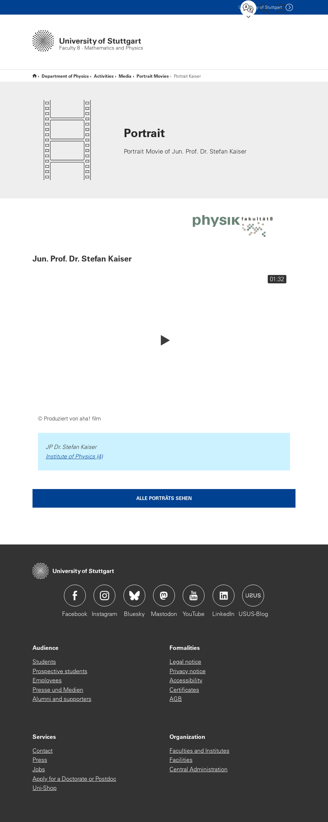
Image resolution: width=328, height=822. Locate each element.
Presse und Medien (58, 689)
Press (40, 759)
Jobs (39, 769)
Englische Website (35, 76)
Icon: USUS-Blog (253, 595)
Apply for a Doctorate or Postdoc (74, 778)
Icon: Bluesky (134, 595)
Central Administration (198, 769)
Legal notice (185, 661)
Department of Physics (65, 76)
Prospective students (60, 671)
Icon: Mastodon (164, 595)
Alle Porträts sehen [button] (164, 498)
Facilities (180, 759)
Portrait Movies (153, 76)
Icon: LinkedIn (223, 595)
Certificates (184, 689)
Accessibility (185, 680)
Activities (104, 76)
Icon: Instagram (104, 595)
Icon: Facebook (75, 595)
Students (44, 661)
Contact (43, 750)
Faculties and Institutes (199, 750)
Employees (47, 680)
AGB (175, 698)
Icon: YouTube (194, 595)
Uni (260, 7)
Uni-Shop (45, 787)
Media (125, 76)
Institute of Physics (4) (74, 456)
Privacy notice (187, 671)
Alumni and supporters (62, 698)
